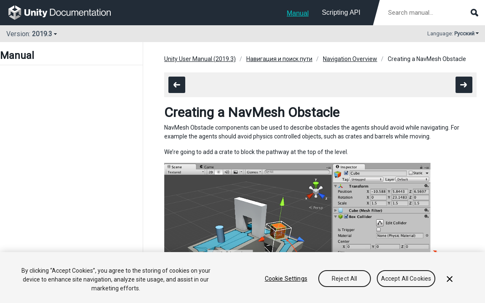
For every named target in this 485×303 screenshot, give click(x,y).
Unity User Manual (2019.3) (200, 59)
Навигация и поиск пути (279, 59)
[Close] (450, 279)
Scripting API (341, 12)
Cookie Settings (286, 278)
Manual (298, 13)
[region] (242, 277)
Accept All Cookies (406, 278)
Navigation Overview (350, 59)
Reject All (344, 278)
